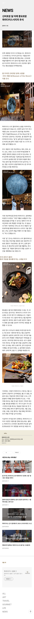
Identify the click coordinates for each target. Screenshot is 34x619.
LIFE (4, 608)
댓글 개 (4, 562)
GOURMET (7, 604)
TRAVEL (5, 601)
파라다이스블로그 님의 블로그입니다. (13, 574)
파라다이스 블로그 (10, 571)
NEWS (7, 10)
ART (4, 597)
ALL (4, 593)
